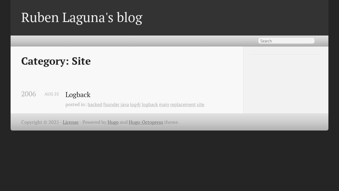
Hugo (113, 122)
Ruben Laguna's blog (81, 17)
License (71, 122)
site (200, 104)
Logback (77, 94)
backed (95, 104)
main (164, 104)
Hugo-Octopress (146, 122)
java (125, 104)
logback (150, 104)
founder (111, 104)
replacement (183, 104)
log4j (135, 104)
